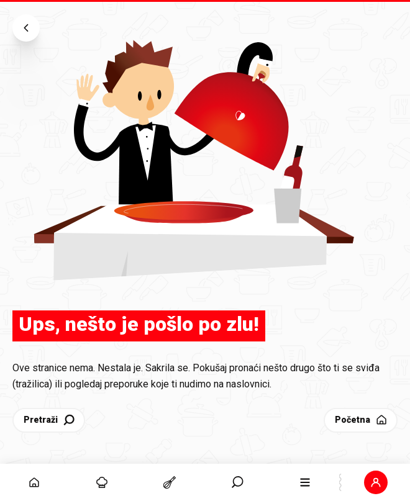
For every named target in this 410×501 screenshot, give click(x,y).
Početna (362, 419)
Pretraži (50, 419)
